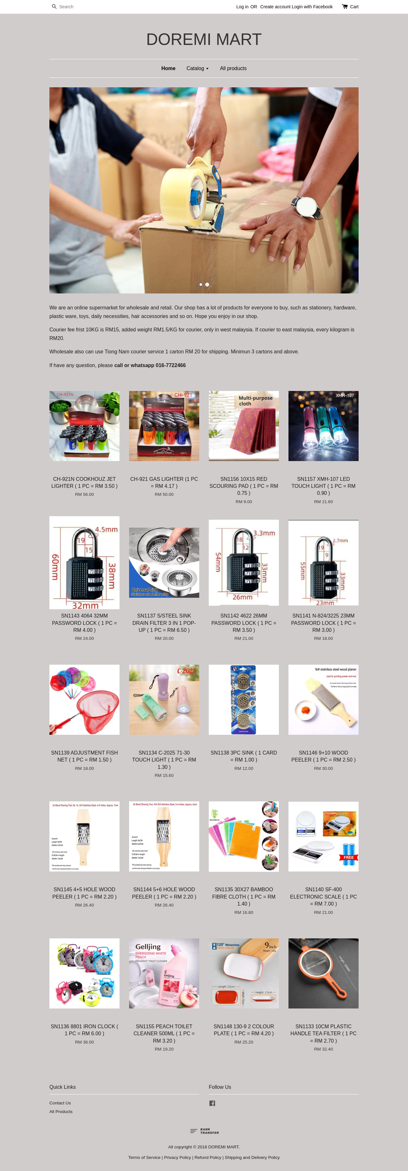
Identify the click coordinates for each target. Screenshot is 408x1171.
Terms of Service (144, 1157)
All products (233, 68)
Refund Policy (207, 1157)
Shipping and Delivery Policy (252, 1157)
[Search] (68, 6)
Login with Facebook (312, 6)
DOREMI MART (204, 39)
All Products (61, 1111)
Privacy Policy (177, 1157)
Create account (275, 6)
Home (168, 68)
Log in (243, 6)
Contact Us (60, 1103)
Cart (354, 6)
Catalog (197, 68)
